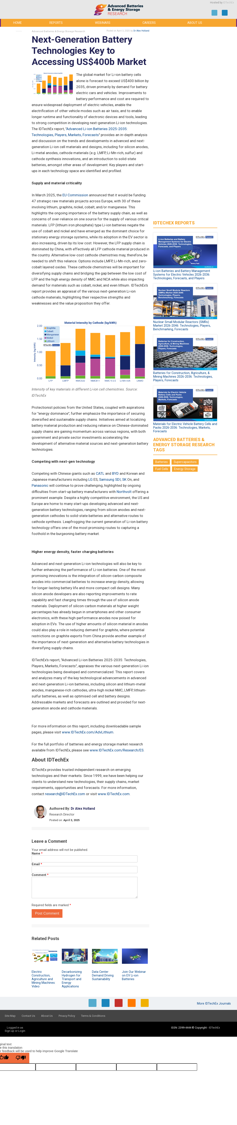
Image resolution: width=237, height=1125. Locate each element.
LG (90, 479)
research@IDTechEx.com (65, 794)
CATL (100, 473)
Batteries (161, 462)
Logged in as (15, 1027)
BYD (115, 473)
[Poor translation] (20, 1058)
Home (17, 23)
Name (37, 853)
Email (37, 864)
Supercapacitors (185, 462)
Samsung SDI (110, 479)
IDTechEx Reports (174, 222)
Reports (56, 23)
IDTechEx (228, 2)
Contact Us (28, 1015)
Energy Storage (185, 469)
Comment (40, 875)
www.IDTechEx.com (114, 794)
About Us (194, 23)
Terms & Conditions (93, 1015)
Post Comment (47, 913)
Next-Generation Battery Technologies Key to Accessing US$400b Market (89, 50)
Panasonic (40, 485)
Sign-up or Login (15, 1030)
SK (124, 479)
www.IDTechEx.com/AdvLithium (87, 732)
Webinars (102, 23)
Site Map (10, 1015)
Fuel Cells (161, 469)
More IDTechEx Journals (214, 1003)
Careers (149, 23)
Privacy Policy (67, 1015)
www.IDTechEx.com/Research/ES (117, 750)
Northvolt (124, 492)
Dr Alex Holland (141, 31)
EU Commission (75, 195)
